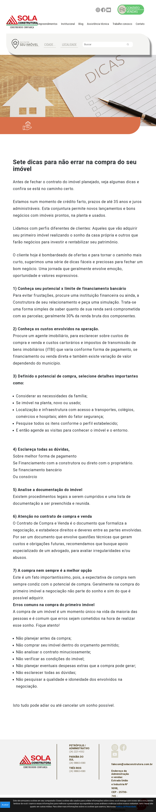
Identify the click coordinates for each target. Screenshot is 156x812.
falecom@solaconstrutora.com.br (120, 764)
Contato (140, 23)
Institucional (68, 23)
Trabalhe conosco (122, 23)
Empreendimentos (47, 23)
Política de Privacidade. (126, 806)
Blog (80, 23)
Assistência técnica (98, 23)
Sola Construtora (35, 762)
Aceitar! (5, 805)
